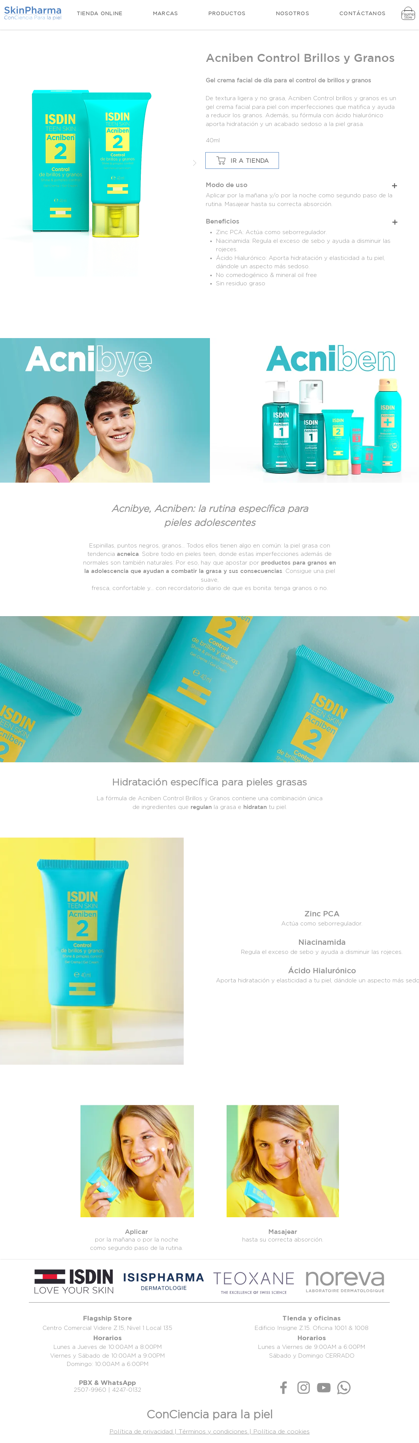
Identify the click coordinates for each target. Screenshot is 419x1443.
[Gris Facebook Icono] (283, 1387)
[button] (227, 13)
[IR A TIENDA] (242, 160)
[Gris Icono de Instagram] (303, 1387)
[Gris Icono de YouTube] (323, 1387)
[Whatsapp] (344, 1387)
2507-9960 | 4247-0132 (107, 1390)
